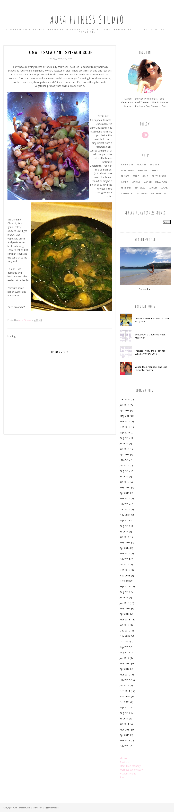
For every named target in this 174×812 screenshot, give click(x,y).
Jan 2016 (124, 465)
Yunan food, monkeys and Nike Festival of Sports (151, 368)
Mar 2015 (125, 498)
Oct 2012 (125, 641)
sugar (164, 187)
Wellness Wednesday (131, 769)
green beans (159, 176)
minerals (126, 187)
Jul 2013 (124, 597)
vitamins (142, 193)
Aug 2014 (125, 526)
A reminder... (145, 289)
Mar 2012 (125, 674)
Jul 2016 (124, 443)
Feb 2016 (125, 459)
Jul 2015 (124, 476)
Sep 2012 (125, 647)
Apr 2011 (124, 735)
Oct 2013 (125, 581)
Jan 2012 (124, 685)
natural (140, 187)
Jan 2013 (124, 625)
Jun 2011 (124, 724)
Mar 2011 (125, 740)
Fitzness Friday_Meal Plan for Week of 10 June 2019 (150, 352)
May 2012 (125, 663)
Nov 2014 (125, 514)
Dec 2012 (125, 630)
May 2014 (125, 542)
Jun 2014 (124, 537)
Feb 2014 (125, 559)
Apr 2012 (124, 669)
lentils (136, 182)
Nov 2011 (125, 696)
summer (154, 164)
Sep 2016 (125, 432)
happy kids (127, 164)
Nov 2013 (125, 575)
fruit (136, 176)
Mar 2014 (125, 553)
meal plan (161, 182)
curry (154, 170)
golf (145, 176)
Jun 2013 (124, 603)
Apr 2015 (124, 493)
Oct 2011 (125, 702)
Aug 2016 (125, 438)
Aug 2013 (125, 592)
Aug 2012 (125, 652)
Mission (124, 758)
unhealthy (127, 193)
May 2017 (125, 415)
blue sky (142, 170)
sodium (153, 187)
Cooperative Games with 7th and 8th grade (152, 320)
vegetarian (127, 170)
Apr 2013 (124, 613)
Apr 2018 (124, 410)
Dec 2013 (125, 570)
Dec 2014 (125, 509)
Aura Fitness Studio (87, 17)
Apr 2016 (124, 454)
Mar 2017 (125, 421)
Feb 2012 (125, 680)
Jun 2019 (124, 405)
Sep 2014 (125, 520)
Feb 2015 (125, 504)
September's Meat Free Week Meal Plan (150, 336)
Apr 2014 (124, 548)
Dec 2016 (125, 427)
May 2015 (125, 487)
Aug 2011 (125, 713)
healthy (141, 164)
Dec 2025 (125, 399)
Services (124, 762)
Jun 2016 (124, 449)
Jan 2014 (124, 564)
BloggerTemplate (51, 807)
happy (124, 182)
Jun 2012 (124, 658)
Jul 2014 (124, 531)
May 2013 (125, 608)
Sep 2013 (125, 586)
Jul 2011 (124, 718)
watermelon (158, 193)
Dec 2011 (125, 691)
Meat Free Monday (130, 766)
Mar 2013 (125, 619)
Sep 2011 (125, 707)
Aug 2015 (125, 470)
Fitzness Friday (128, 773)
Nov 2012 (125, 636)
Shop (122, 777)
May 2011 (125, 729)
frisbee (125, 176)
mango (148, 182)
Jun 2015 (124, 482)
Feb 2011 (125, 746)
